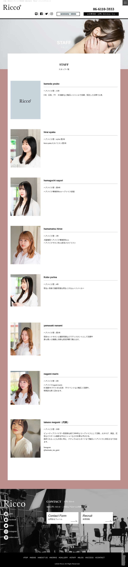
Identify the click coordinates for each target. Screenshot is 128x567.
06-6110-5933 (103, 9)
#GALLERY (63, 558)
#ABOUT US (43, 558)
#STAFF (73, 558)
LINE (8, 514)
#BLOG (81, 558)
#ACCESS (89, 558)
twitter (9, 526)
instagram (10, 531)
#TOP (25, 558)
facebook (10, 520)
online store (11, 537)
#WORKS (53, 558)
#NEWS (33, 558)
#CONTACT (100, 558)
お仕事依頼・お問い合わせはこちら (101, 14)
